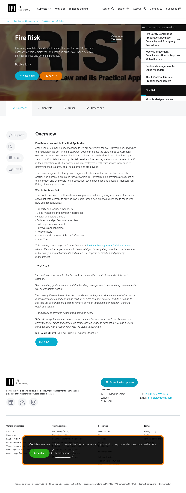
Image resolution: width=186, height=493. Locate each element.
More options (62, 453)
